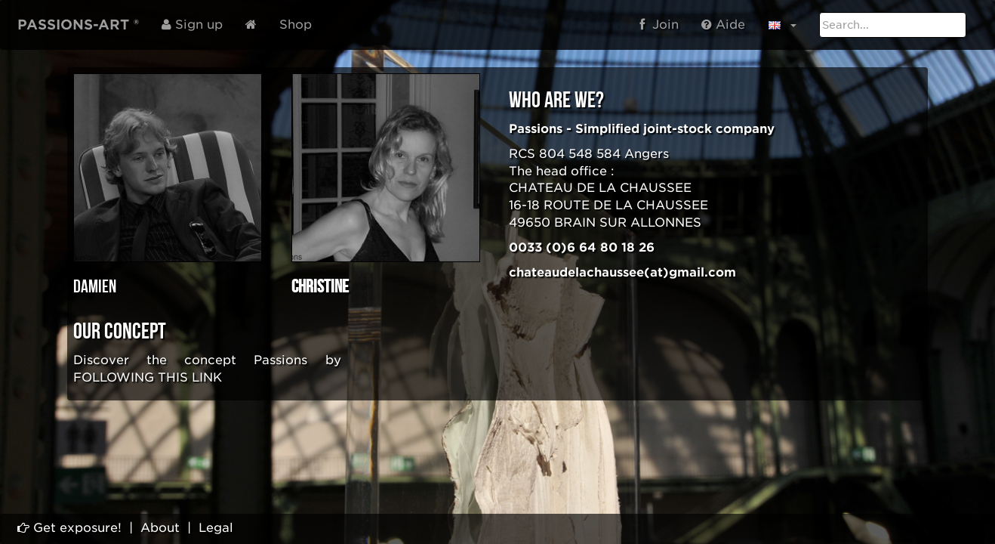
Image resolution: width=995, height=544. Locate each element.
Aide (723, 24)
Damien (94, 287)
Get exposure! (69, 528)
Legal (216, 528)
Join (659, 24)
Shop (295, 24)
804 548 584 (580, 154)
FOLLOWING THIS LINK (147, 377)
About (160, 528)
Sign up (192, 24)
